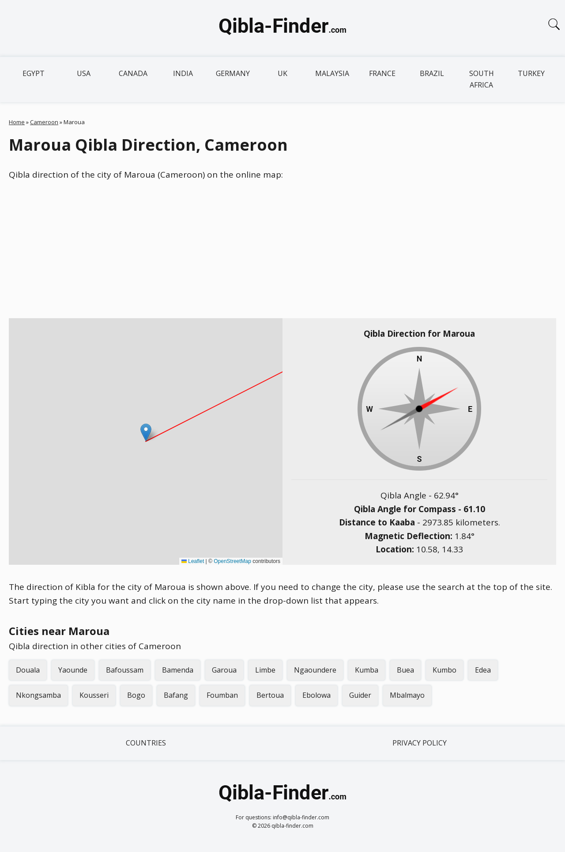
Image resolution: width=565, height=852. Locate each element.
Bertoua (270, 695)
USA (83, 73)
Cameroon (44, 122)
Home (17, 122)
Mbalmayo (407, 695)
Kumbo (444, 670)
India (183, 73)
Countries (146, 743)
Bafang (176, 695)
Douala (28, 670)
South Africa (481, 79)
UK (282, 73)
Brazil (432, 73)
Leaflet (192, 561)
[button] (145, 432)
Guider (360, 695)
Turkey (531, 73)
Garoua (224, 670)
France (382, 73)
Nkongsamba (38, 695)
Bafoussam (124, 670)
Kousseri (94, 695)
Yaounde (72, 670)
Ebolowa (316, 695)
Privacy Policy (419, 743)
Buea (405, 670)
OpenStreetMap (232, 561)
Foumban (222, 695)
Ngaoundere (315, 670)
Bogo (136, 695)
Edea (483, 670)
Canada (133, 73)
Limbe (265, 670)
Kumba (366, 670)
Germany (233, 73)
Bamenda (177, 670)
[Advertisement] (282, 250)
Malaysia (332, 73)
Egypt (34, 73)
